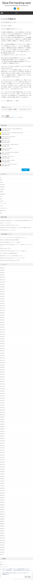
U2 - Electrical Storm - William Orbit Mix (9, 144)
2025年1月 (2, 303)
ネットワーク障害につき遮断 (9, 109)
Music (1, 198)
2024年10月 (2, 310)
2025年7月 (2, 289)
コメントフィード (4, 566)
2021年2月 (2, 407)
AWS (1, 179)
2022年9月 (2, 365)
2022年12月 (2, 357)
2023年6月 (2, 343)
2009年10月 (2, 492)
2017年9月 (2, 443)
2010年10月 (2, 466)
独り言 (17, 100)
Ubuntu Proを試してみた (5, 248)
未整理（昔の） (9, 100)
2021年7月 (2, 395)
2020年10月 (2, 414)
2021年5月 (2, 400)
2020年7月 (2, 419)
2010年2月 (2, 483)
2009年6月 (2, 502)
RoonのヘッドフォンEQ (5, 222)
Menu (16, 13)
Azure (1, 182)
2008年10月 (2, 516)
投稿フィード (3, 564)
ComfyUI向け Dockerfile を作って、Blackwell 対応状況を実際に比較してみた (16, 220)
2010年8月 (2, 471)
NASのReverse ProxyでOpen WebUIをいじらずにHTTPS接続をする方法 (15, 227)
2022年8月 (2, 367)
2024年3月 (2, 322)
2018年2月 (2, 436)
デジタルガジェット (4, 208)
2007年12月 (2, 537)
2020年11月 (2, 412)
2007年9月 (2, 545)
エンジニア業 (3, 203)
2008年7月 (2, 521)
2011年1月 (2, 459)
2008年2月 (2, 533)
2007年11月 (2, 540)
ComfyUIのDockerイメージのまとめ (7, 229)
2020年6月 (2, 421)
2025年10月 (2, 282)
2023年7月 (2, 341)
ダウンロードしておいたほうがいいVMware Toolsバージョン (13, 237)
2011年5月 (2, 450)
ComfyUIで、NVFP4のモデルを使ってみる (9, 225)
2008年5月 (2, 526)
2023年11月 (2, 331)
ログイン (14, 117)
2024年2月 (2, 324)
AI (0, 177)
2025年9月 (2, 284)
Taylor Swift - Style (5, 140)
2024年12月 (2, 305)
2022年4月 (2, 376)
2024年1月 (2, 327)
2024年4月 (2, 319)
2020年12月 (2, 410)
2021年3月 (2, 405)
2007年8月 (2, 547)
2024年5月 (2, 317)
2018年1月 (2, 438)
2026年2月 (2, 272)
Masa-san (7, 22)
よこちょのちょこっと (25, 109)
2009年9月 (2, 495)
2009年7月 (2, 500)
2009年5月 (2, 504)
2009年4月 (2, 507)
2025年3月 (2, 298)
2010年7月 (2, 474)
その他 (1, 205)
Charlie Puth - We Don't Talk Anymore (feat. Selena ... (12, 132)
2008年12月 (2, 511)
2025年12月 (2, 277)
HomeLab (2, 189)
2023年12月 (2, 329)
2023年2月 (2, 353)
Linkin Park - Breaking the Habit (8, 160)
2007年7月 (2, 549)
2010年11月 (2, 464)
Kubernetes (2, 194)
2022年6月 (2, 372)
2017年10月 (2, 440)
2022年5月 (2, 374)
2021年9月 (2, 391)
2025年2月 (2, 301)
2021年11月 (2, 386)
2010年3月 (2, 481)
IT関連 (1, 191)
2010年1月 (2, 485)
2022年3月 (2, 379)
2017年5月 (2, 445)
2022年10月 (2, 362)
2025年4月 (2, 296)
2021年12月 (2, 383)
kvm (1, 196)
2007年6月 (2, 552)
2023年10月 (2, 334)
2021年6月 (2, 398)
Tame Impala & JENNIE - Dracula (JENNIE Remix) (11, 128)
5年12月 (1, 554)
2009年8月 (2, 497)
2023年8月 (2, 338)
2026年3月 (2, 270)
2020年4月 (2, 426)
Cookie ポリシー (5, 574)
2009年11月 (2, 490)
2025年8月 (2, 286)
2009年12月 (2, 488)
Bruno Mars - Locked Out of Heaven (9, 164)
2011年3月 (2, 455)
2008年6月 (2, 523)
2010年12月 (2, 462)
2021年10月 (2, 388)
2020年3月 (2, 428)
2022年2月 (2, 381)
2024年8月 (2, 312)
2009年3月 (2, 509)
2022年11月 (2, 360)
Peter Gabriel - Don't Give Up (7, 156)
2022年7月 (2, 369)
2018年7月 (2, 433)
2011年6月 (2, 447)
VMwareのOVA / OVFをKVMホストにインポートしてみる (12, 257)
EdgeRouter (2, 186)
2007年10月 (2, 542)
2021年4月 (2, 402)
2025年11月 (2, 279)
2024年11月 (2, 308)
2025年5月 (2, 293)
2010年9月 (2, 469)
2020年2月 (2, 431)
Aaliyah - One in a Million (6, 148)
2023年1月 (2, 355)
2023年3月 (2, 350)
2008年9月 (2, 519)
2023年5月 (2, 346)
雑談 (1, 212)
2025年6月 (2, 291)
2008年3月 (2, 530)
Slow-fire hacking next (16, 2)
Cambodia (2, 184)
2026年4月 (2, 267)
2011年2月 (2, 457)
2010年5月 (2, 478)
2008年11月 (2, 514)
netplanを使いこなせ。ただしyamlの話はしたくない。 (12, 255)
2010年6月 (2, 476)
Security (1, 201)
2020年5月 (2, 424)
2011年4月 (2, 452)
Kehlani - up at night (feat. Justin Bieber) (10, 152)
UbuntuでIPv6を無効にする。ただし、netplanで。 (11, 242)
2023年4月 (2, 348)
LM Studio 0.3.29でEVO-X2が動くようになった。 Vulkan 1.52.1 (13, 250)
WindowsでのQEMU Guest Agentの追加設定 (9, 239)
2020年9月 (2, 417)
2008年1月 (2, 535)
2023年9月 (2, 336)
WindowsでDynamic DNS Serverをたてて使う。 (10, 260)
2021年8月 (2, 393)
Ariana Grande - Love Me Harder (8, 136)
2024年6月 (2, 315)
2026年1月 (2, 274)
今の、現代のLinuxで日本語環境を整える (9, 253)
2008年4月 (2, 528)
